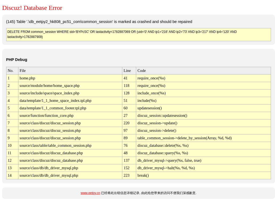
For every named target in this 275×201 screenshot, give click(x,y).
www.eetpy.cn (90, 193)
